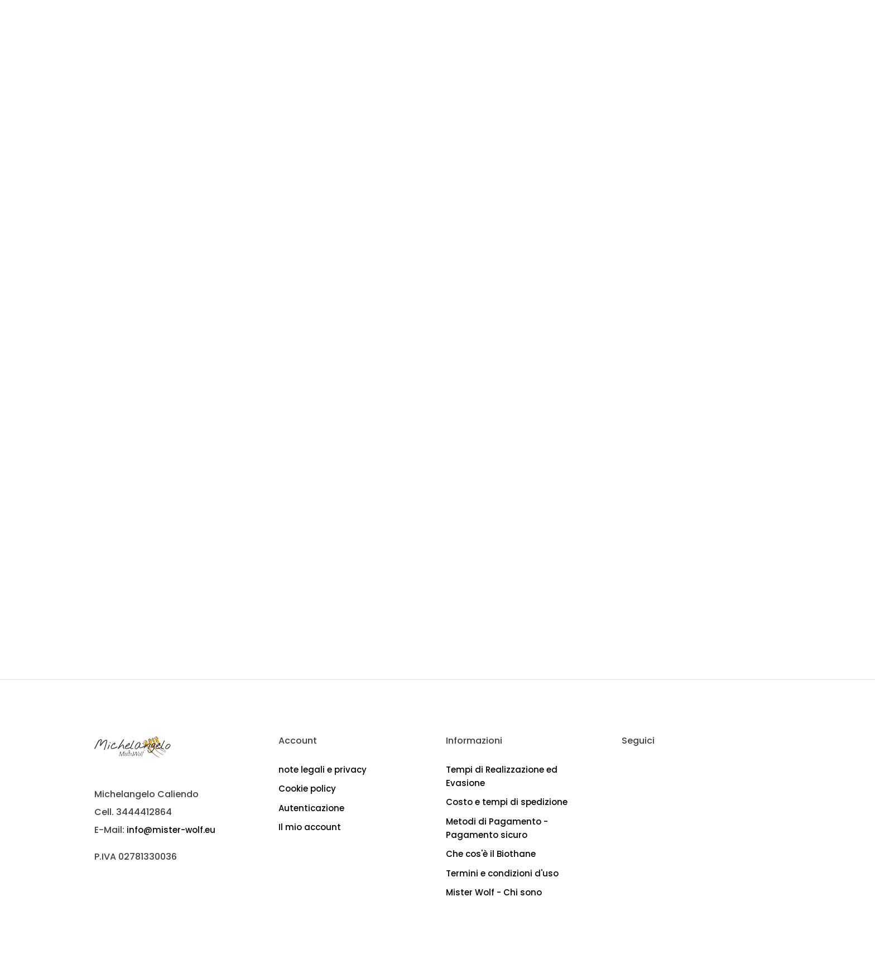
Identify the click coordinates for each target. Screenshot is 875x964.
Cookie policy (307, 788)
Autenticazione (311, 808)
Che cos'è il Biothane (491, 854)
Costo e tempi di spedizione (507, 802)
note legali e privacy (322, 769)
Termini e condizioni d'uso (502, 873)
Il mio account (309, 827)
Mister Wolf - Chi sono (494, 892)
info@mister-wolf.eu (171, 830)
